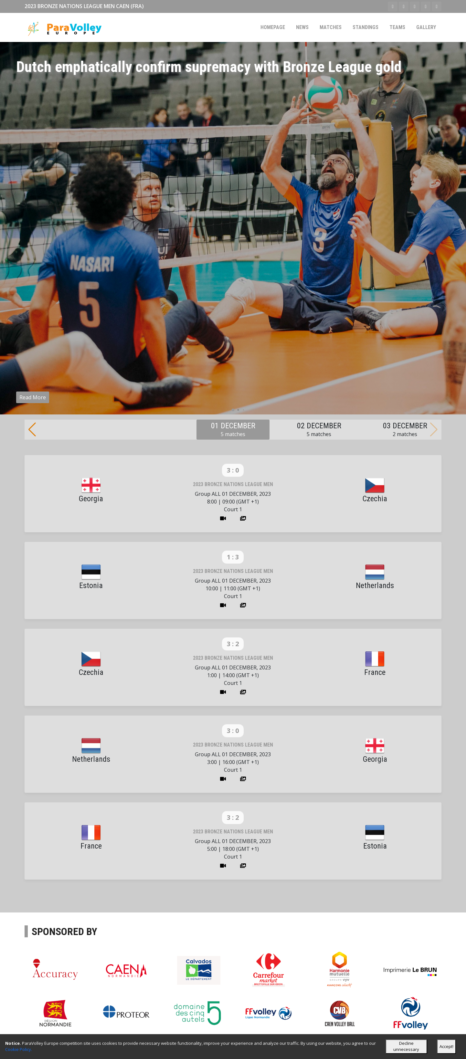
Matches (331, 27)
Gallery (426, 27)
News (302, 27)
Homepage (272, 27)
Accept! (446, 1046)
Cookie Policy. (18, 1049)
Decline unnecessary (406, 1046)
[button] (233, 410)
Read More (32, 397)
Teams (397, 27)
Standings (365, 27)
